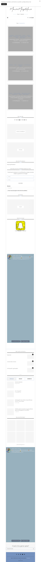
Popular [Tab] (12, 378)
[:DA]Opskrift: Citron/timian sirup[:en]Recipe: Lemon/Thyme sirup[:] (23, 400)
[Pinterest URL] (11, 425)
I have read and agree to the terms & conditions (17, 190)
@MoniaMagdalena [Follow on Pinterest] (20, 444)
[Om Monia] (20, 149)
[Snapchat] (33, 17)
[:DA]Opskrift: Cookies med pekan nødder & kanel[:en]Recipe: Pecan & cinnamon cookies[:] (20, 98)
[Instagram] (29, 17)
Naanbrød (9, 355)
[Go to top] (20, 560)
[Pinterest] (30, 17)
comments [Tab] (29, 378)
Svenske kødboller (18, 382)
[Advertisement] (20, 243)
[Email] (32, 17)
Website (8, 186)
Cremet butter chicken (11, 361)
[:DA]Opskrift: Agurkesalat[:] (12, 368)
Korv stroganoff (18, 391)
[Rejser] (20, 206)
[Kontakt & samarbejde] (20, 131)
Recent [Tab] (20, 378)
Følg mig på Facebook (11, 164)
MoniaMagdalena (17, 42)
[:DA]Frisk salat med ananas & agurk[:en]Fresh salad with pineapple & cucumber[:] (24, 409)
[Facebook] (27, 17)
